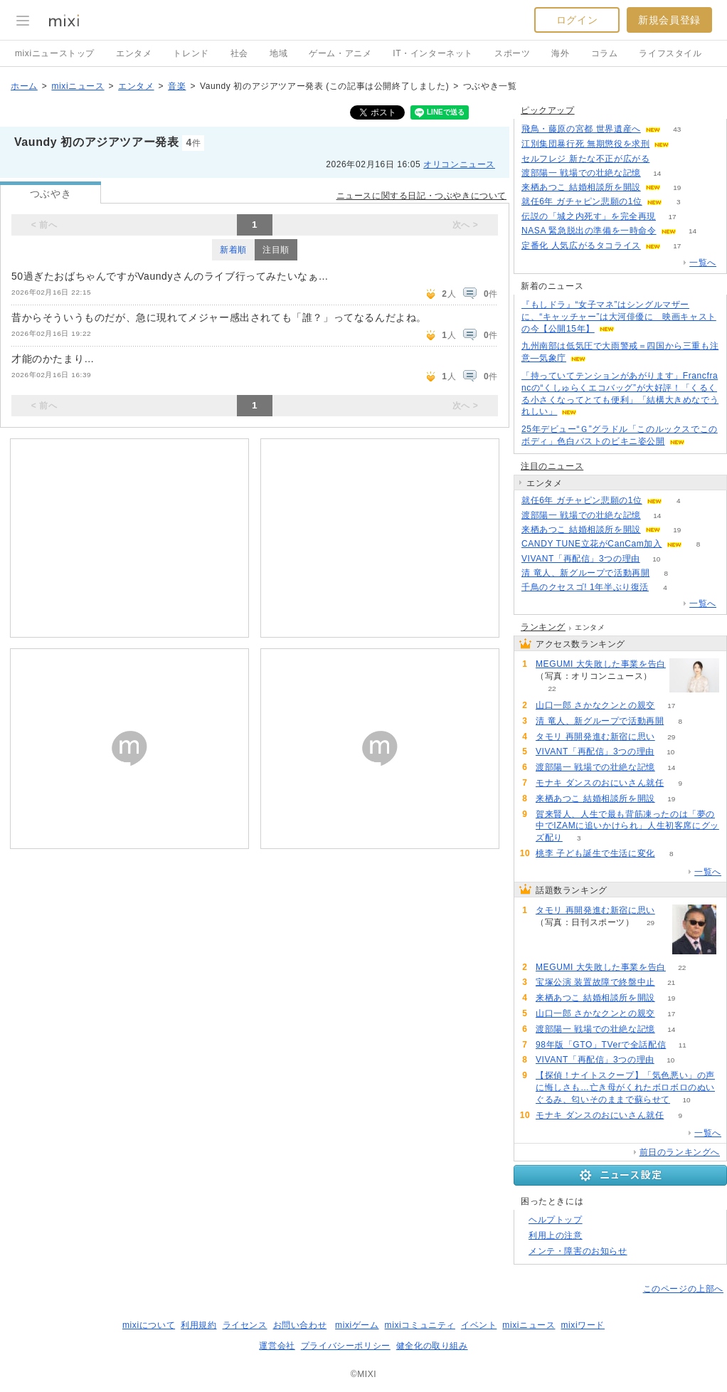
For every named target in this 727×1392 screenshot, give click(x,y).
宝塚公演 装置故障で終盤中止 (595, 982)
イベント (479, 1325)
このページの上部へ (683, 1289)
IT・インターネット (433, 53)
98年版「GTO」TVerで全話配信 (601, 1045)
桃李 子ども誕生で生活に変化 (595, 853)
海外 (560, 53)
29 (671, 737)
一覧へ (702, 263)
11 (682, 1045)
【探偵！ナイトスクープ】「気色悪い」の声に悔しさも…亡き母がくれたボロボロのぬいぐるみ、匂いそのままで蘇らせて (625, 1087)
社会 (239, 53)
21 (671, 982)
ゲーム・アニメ (340, 53)
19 (677, 187)
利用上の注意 (556, 1235)
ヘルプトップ (556, 1220)
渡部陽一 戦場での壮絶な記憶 (581, 173)
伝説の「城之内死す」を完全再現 (588, 216)
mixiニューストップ (55, 53)
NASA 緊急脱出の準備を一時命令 (589, 231)
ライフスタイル (670, 53)
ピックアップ (548, 110)
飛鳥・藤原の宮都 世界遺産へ (581, 129)
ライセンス (245, 1325)
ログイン (577, 20)
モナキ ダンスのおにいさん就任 (600, 783)
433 (666, 159)
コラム (604, 53)
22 (552, 688)
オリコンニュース (459, 164)
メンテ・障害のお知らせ (578, 1251)
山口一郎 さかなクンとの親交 (595, 705)
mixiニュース (77, 86)
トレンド (190, 53)
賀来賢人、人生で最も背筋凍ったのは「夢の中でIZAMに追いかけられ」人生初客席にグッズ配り (627, 826)
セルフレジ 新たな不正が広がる (585, 159)
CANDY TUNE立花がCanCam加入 (591, 544)
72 (686, 144)
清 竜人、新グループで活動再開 (585, 573)
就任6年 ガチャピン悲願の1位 (581, 201)
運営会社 (276, 1346)
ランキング (543, 627)
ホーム (24, 86)
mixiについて (148, 1325)
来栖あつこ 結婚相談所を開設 (581, 187)
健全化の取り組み (432, 1346)
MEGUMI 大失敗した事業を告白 (601, 664)
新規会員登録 (669, 20)
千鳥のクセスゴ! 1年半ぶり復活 (585, 587)
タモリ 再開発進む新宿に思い (595, 737)
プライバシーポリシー (346, 1346)
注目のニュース (552, 466)
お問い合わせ (300, 1325)
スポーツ (512, 53)
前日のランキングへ (680, 1152)
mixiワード (583, 1325)
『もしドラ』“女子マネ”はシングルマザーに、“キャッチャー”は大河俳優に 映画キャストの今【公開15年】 (618, 317)
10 (656, 559)
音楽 (177, 86)
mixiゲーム (357, 1325)
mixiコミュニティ (420, 1325)
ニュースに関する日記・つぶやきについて (421, 196)
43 (677, 129)
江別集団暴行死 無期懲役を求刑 (585, 144)
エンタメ (134, 53)
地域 (278, 53)
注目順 (276, 250)
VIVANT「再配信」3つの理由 (580, 559)
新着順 (233, 250)
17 (672, 217)
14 (657, 173)
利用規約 (198, 1325)
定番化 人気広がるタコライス (581, 246)
